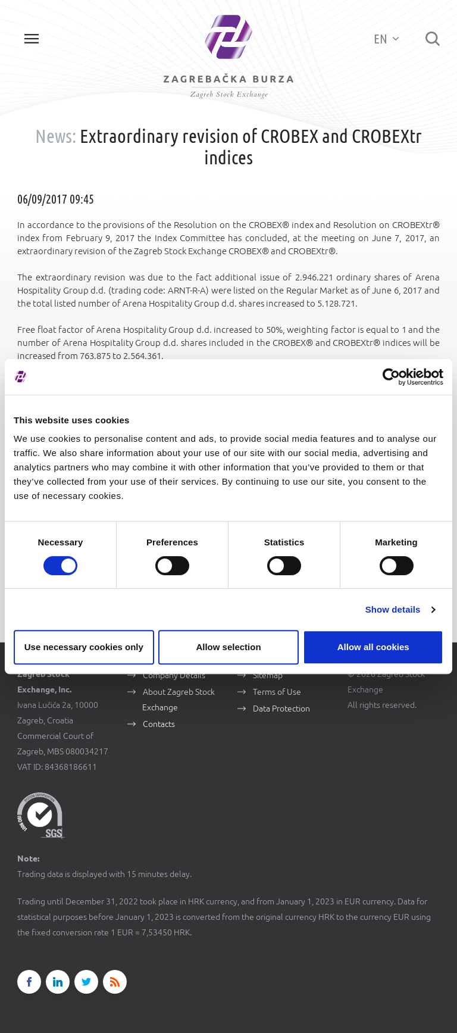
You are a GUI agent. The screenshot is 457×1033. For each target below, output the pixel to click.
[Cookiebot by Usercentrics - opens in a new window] (391, 377)
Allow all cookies (373, 647)
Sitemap (268, 675)
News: (55, 135)
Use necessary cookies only (83, 647)
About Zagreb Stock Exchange (178, 699)
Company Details (174, 675)
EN (386, 38)
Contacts (159, 724)
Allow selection (228, 647)
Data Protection (281, 708)
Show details (393, 609)
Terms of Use (277, 692)
